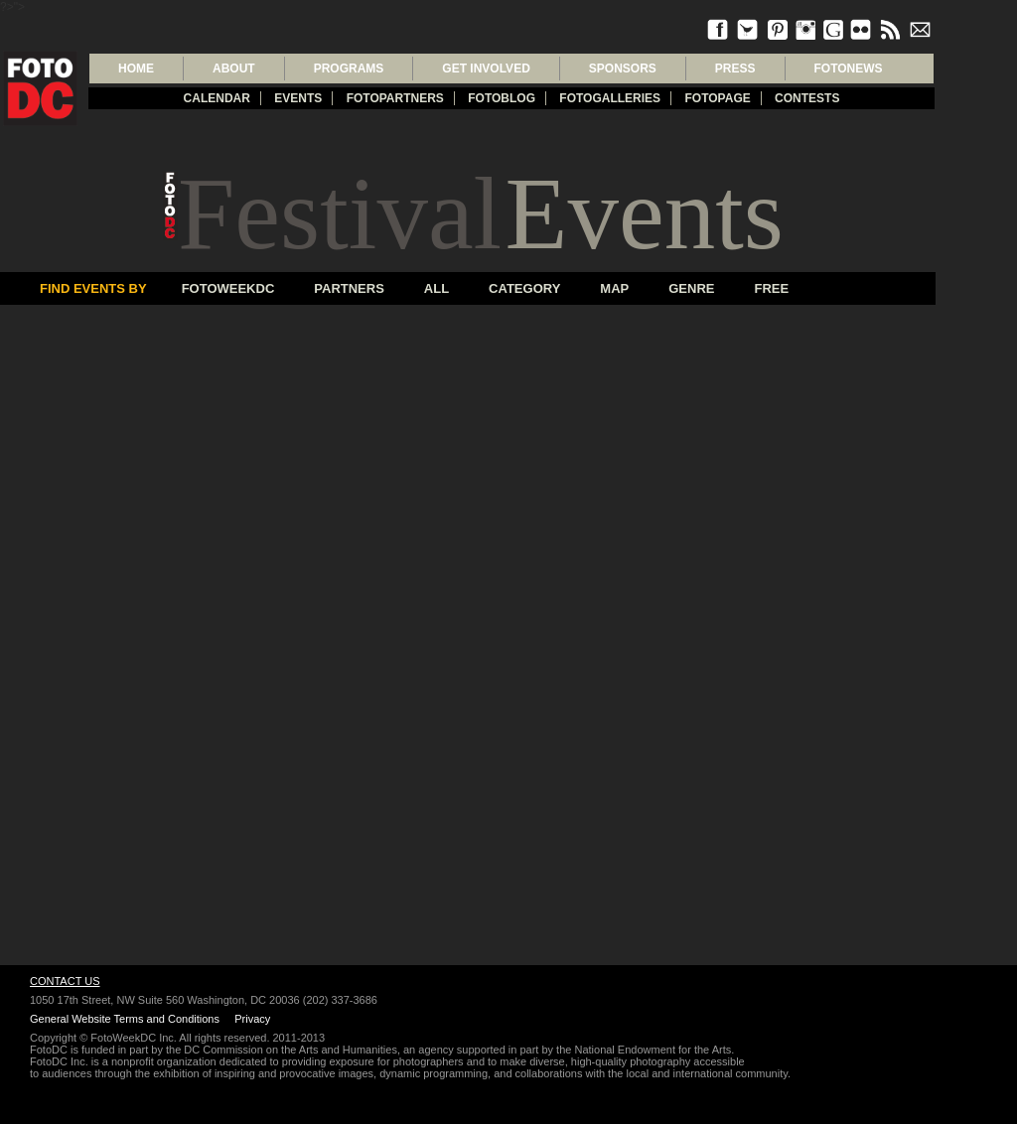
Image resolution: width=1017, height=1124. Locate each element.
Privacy (252, 1019)
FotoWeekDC (228, 288)
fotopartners (395, 98)
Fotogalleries (609, 98)
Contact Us (65, 981)
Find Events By (93, 288)
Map (614, 288)
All (436, 288)
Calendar (217, 98)
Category (524, 288)
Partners (349, 288)
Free (771, 288)
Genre (691, 288)
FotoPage (717, 98)
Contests (807, 98)
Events (298, 98)
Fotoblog (501, 98)
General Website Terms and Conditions (124, 1019)
